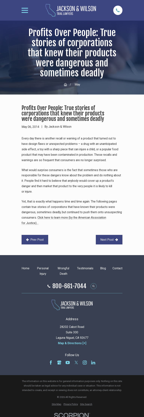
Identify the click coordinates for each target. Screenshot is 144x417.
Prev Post (35, 239)
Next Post (109, 239)
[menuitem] (56, 404)
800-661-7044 (69, 286)
